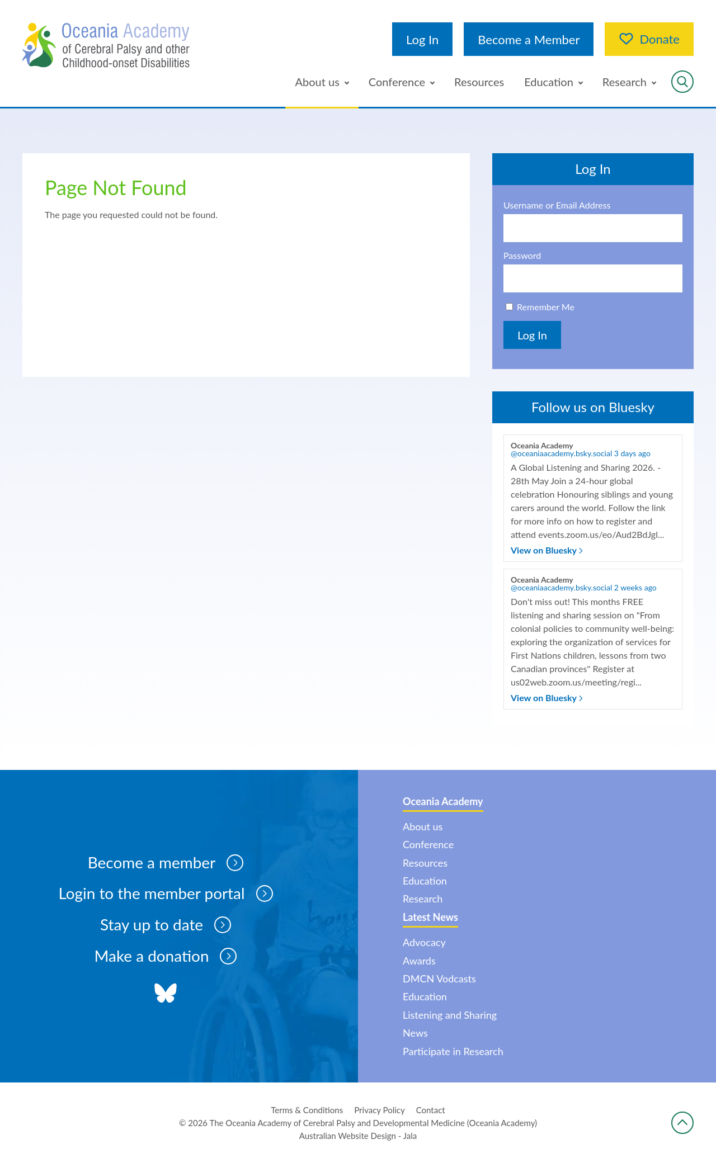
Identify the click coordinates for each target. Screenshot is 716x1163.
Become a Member (529, 39)
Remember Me (545, 306)
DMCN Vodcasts (439, 978)
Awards (419, 960)
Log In (422, 39)
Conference (397, 81)
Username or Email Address (557, 205)
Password (522, 255)
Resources (479, 81)
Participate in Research (453, 1051)
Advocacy (424, 942)
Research (624, 81)
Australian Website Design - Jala (358, 1136)
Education (548, 81)
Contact (430, 1110)
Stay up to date (166, 925)
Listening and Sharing (450, 1015)
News (415, 1033)
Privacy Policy (379, 1110)
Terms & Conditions (307, 1110)
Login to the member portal (165, 894)
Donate (649, 39)
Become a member (165, 862)
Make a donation (165, 956)
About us (317, 81)
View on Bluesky (546, 550)
